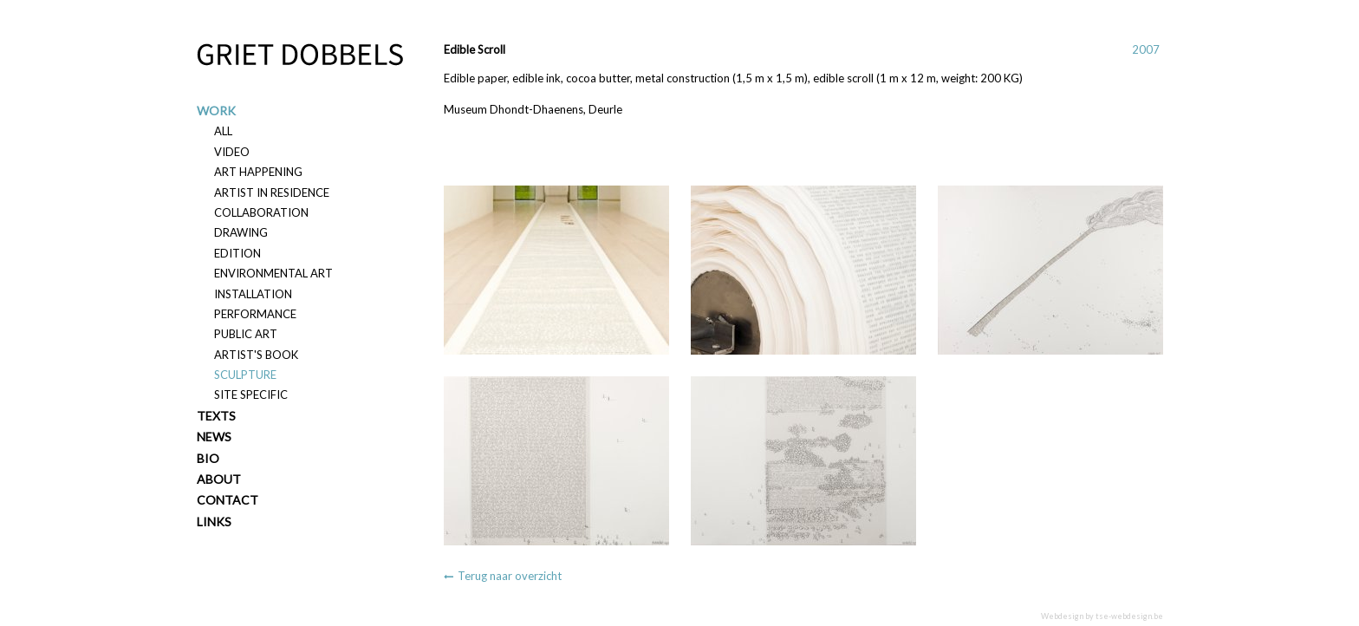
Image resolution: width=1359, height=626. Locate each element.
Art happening (258, 172)
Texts (216, 415)
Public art (245, 334)
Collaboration (261, 212)
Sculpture (245, 374)
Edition (237, 253)
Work (216, 110)
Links (214, 521)
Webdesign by (1102, 616)
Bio (208, 458)
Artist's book (256, 355)
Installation (253, 294)
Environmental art (273, 273)
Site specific (251, 394)
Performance (255, 314)
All (223, 131)
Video (232, 152)
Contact (227, 499)
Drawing (241, 232)
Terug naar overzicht (510, 576)
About (219, 479)
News (214, 436)
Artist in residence (271, 192)
